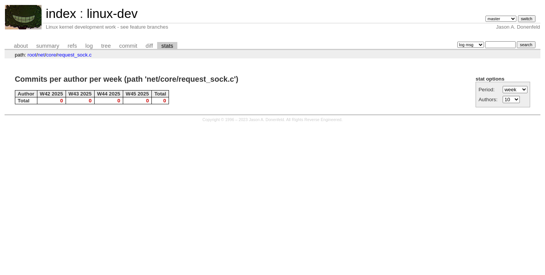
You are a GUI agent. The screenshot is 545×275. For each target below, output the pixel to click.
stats (167, 46)
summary (47, 46)
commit (128, 46)
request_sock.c (75, 55)
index (61, 13)
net (41, 55)
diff (149, 46)
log (89, 46)
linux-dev (112, 13)
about (21, 46)
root (31, 55)
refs (72, 46)
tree (106, 46)
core (51, 55)
